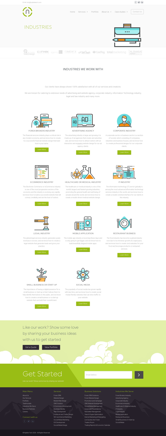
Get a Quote (30, 347)
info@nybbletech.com (34, 2)
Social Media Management (93, 406)
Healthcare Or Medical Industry (126, 406)
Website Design (59, 398)
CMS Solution (58, 403)
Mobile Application (122, 414)
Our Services (27, 398)
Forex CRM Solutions (92, 395)
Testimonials (27, 403)
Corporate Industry (122, 401)
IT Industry (119, 409)
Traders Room (89, 422)
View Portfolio (51, 347)
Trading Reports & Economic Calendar (97, 425)
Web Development (60, 411)
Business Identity (59, 409)
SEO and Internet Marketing (62, 417)
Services (83, 12)
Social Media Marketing (61, 420)
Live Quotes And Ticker (92, 420)
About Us (107, 12)
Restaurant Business (122, 417)
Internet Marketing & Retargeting (95, 417)
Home (72, 12)
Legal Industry (120, 411)
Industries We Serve (29, 406)
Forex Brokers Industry (123, 395)
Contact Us (137, 12)
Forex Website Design (92, 398)
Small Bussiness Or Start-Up (125, 420)
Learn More (41, 150)
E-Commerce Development (62, 406)
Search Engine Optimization (94, 414)
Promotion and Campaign (93, 401)
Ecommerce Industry (123, 403)
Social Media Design (60, 425)
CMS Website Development (93, 403)
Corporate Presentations (93, 409)
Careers (25, 411)
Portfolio (94, 12)
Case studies (121, 12)
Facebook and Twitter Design (63, 414)
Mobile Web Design (60, 401)
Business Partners (29, 409)
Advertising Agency (122, 398)
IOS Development (59, 422)
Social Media (120, 422)
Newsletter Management (93, 411)
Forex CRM (57, 395)
